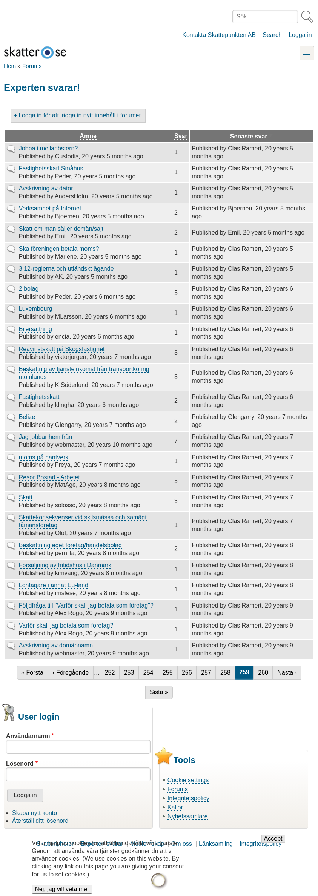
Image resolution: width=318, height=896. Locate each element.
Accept (273, 845)
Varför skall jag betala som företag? (66, 625)
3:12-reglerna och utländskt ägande (66, 268)
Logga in (300, 35)
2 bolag (29, 288)
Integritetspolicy (188, 798)
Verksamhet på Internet (50, 208)
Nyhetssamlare (187, 816)
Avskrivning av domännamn (56, 645)
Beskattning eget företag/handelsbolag (70, 545)
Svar (180, 136)
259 (246, 672)
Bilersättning (35, 329)
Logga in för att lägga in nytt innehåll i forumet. (80, 115)
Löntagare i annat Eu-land (53, 585)
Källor (175, 807)
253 (130, 672)
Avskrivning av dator (46, 188)
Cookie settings (188, 780)
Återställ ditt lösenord (40, 821)
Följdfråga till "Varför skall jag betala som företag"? (86, 605)
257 (207, 672)
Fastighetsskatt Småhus (51, 168)
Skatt (25, 497)
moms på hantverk (44, 457)
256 (188, 672)
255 (169, 672)
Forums (31, 66)
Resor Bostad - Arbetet (49, 477)
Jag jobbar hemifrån (45, 437)
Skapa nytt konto (34, 813)
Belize (27, 417)
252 (111, 672)
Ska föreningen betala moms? (59, 248)
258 (226, 672)
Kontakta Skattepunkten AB (219, 35)
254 (149, 672)
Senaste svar (251, 136)
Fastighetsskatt (39, 397)
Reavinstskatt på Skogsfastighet (62, 349)
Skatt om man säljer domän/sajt (61, 229)
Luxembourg (35, 308)
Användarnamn (28, 736)
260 (264, 672)
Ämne (88, 136)
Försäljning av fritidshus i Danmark (65, 565)
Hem (10, 66)
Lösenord (20, 763)
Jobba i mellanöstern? (48, 148)
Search (272, 35)
